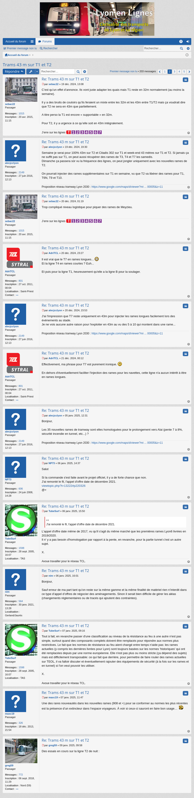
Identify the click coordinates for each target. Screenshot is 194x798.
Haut (188, 133)
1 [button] (165, 71)
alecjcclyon (12, 163)
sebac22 (10, 104)
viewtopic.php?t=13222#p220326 (63, 485)
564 (21, 601)
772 (21, 774)
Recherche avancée (188, 48)
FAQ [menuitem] (182, 42)
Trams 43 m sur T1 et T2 (27, 65)
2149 (21, 172)
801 (21, 280)
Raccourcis (33, 42)
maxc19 (9, 713)
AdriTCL (10, 271)
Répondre (12, 71)
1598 (21, 548)
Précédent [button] (160, 71)
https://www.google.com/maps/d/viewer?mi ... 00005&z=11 (127, 186)
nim (7, 591)
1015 (21, 113)
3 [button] (174, 71)
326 (21, 722)
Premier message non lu (22, 48)
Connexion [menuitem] (188, 42)
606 (21, 488)
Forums (47, 41)
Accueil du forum (15, 41)
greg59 (9, 765)
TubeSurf (10, 538)
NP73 (8, 479)
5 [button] (184, 71)
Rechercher (50, 48)
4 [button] (179, 71)
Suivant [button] (189, 71)
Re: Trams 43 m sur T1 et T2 (65, 79)
